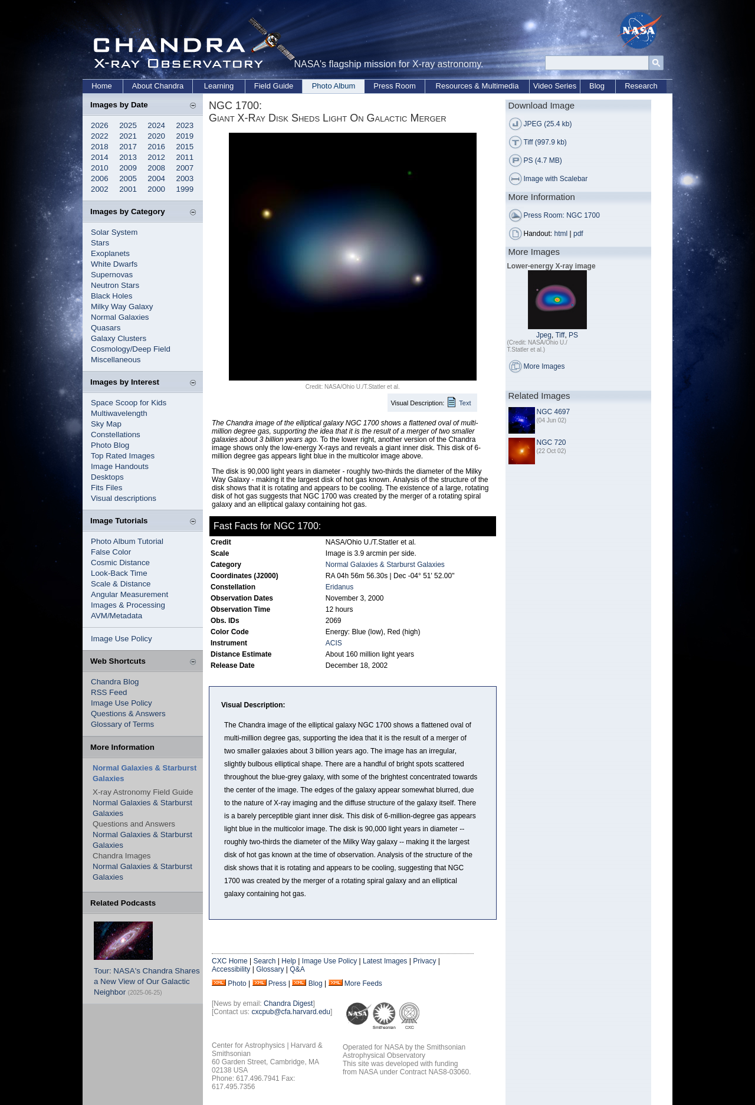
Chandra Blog (115, 681)
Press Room (394, 85)
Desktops (107, 477)
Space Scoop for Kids (128, 402)
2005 (128, 178)
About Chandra (157, 85)
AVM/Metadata (116, 615)
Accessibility (231, 969)
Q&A (297, 969)
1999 (185, 189)
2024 (156, 125)
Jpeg (544, 335)
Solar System (114, 232)
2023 (185, 125)
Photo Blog (110, 445)
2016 (156, 146)
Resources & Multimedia (477, 85)
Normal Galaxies (120, 317)
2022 (100, 136)
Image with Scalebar (556, 179)
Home (101, 85)
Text (465, 402)
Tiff (559, 335)
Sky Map (106, 423)
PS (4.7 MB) (543, 160)
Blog (597, 85)
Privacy (424, 961)
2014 (100, 157)
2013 (128, 157)
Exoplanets (110, 253)
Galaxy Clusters (118, 338)
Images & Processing (128, 605)
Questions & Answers (128, 713)
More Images (544, 366)
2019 (185, 136)
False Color (111, 551)
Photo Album (334, 85)
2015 (185, 146)
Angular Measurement (129, 594)
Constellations (115, 434)
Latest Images (385, 961)
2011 (185, 157)
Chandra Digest (288, 1003)
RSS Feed (109, 692)
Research (641, 85)
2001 (128, 189)
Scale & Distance (121, 583)
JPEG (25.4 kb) (548, 124)
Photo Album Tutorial (127, 541)
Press (277, 983)
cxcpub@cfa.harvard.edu (290, 1012)
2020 (156, 136)
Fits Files (106, 487)
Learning (219, 85)
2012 (156, 157)
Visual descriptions (123, 498)
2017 (128, 146)
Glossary (270, 969)
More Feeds (363, 983)
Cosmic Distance (120, 562)
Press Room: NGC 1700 (562, 215)
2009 (128, 167)
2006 (100, 178)
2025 (128, 125)
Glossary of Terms (122, 724)
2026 (100, 125)
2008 (156, 167)
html (561, 233)
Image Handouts (120, 466)
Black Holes (111, 295)
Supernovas (112, 274)
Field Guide (273, 85)
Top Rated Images (123, 455)
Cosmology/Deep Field (130, 349)
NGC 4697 (553, 412)
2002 (100, 189)
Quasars (105, 327)
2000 (156, 189)
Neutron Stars (115, 285)
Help (288, 961)
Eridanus (339, 587)
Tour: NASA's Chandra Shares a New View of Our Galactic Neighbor (147, 981)
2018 (100, 146)
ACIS (334, 643)
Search (264, 961)
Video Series (554, 85)
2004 (156, 178)
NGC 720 (551, 442)
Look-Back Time (119, 573)
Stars (100, 242)
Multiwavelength (119, 413)
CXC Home (230, 961)
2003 (185, 178)
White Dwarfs (114, 264)
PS (573, 335)
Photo (237, 983)
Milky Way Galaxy (122, 306)
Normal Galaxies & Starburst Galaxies (385, 564)
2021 (128, 136)
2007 (185, 167)
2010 (100, 167)
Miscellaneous (115, 359)
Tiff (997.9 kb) (545, 142)
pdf (578, 233)
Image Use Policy (121, 638)
